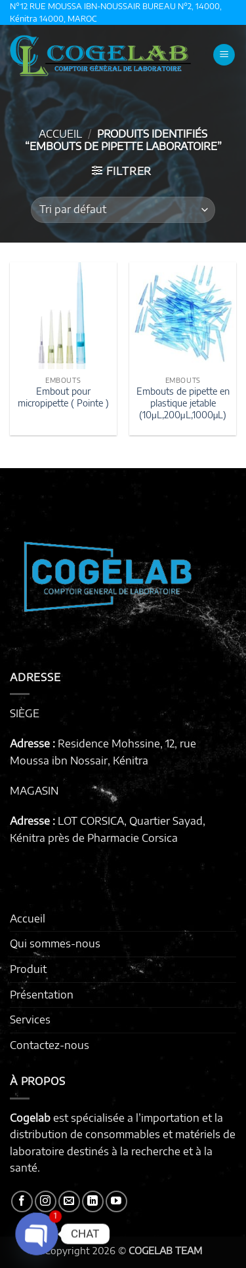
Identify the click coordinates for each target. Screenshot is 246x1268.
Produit (28, 969)
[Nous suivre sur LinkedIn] (93, 1201)
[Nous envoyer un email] (69, 1201)
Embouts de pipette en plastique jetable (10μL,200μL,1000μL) (183, 403)
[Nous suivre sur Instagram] (45, 1201)
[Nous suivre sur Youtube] (116, 1201)
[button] (224, 55)
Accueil (60, 133)
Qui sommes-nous (55, 943)
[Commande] (123, 210)
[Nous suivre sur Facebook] (22, 1201)
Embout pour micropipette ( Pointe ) (63, 397)
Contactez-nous (49, 1045)
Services (30, 1019)
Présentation (41, 994)
